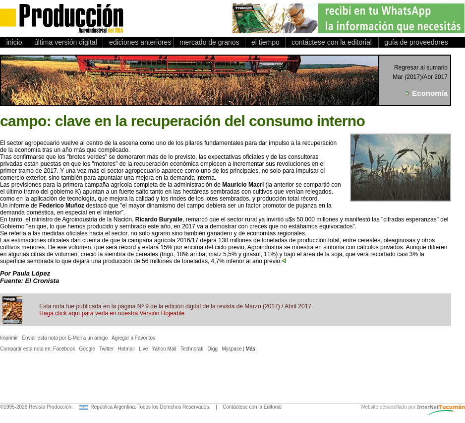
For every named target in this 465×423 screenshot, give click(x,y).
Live (143, 349)
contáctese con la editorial (331, 42)
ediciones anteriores (138, 42)
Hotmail (126, 349)
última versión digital (65, 42)
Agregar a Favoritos (133, 338)
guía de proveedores (414, 42)
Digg (213, 349)
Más (250, 349)
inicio (14, 42)
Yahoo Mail (164, 349)
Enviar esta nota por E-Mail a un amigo (65, 338)
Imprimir (9, 338)
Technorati (191, 349)
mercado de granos (209, 42)
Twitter (106, 349)
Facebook (64, 349)
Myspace (231, 349)
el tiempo (265, 42)
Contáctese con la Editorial (252, 407)
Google (87, 349)
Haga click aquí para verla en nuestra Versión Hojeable (111, 313)
